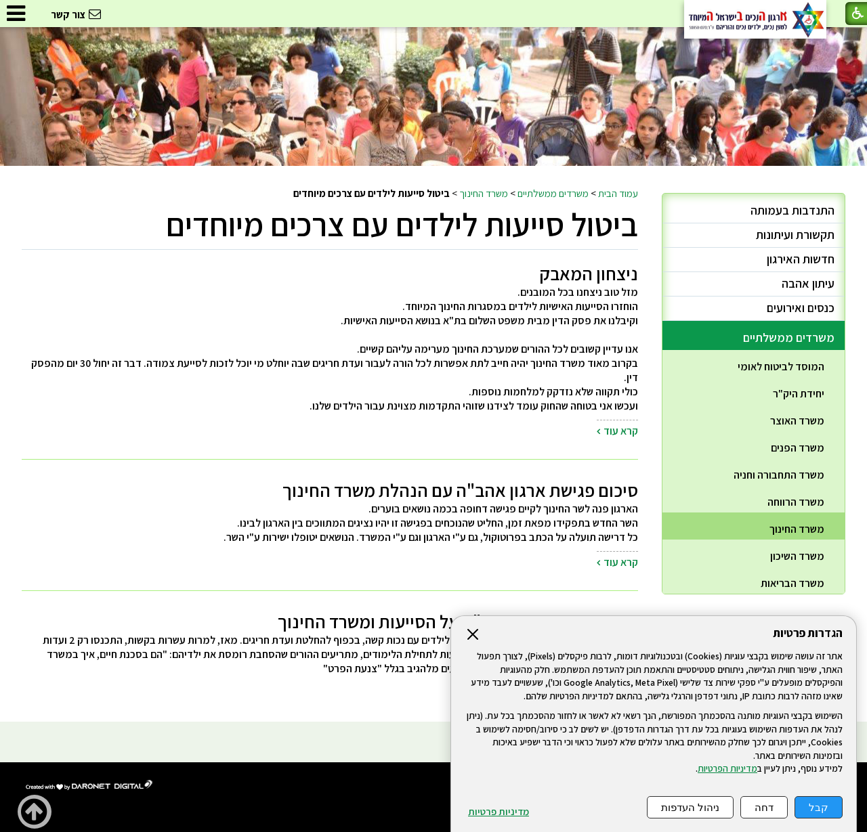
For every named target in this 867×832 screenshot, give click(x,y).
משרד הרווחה (795, 502)
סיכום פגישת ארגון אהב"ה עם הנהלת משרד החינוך (460, 490)
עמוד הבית (618, 193)
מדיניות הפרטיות (727, 768)
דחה (764, 807)
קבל (818, 807)
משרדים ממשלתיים (553, 193)
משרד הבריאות (792, 583)
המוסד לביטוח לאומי (781, 366)
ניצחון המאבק (589, 273)
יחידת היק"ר (798, 394)
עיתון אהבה (808, 283)
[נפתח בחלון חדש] (89, 785)
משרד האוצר (797, 421)
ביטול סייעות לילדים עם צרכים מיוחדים (402, 224)
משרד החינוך (483, 193)
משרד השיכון (797, 556)
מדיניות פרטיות (498, 812)
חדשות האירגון (800, 259)
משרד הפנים (797, 448)
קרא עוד (621, 431)
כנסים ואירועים (800, 307)
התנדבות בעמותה (792, 210)
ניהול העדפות (690, 807)
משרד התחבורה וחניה (779, 475)
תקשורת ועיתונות (795, 234)
